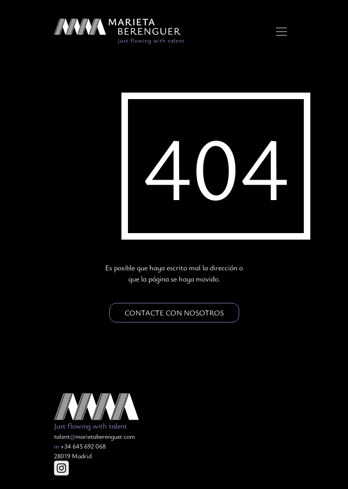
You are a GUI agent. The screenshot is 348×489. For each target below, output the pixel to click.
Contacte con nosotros (174, 313)
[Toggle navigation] (281, 31)
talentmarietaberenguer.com (94, 436)
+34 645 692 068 (80, 446)
